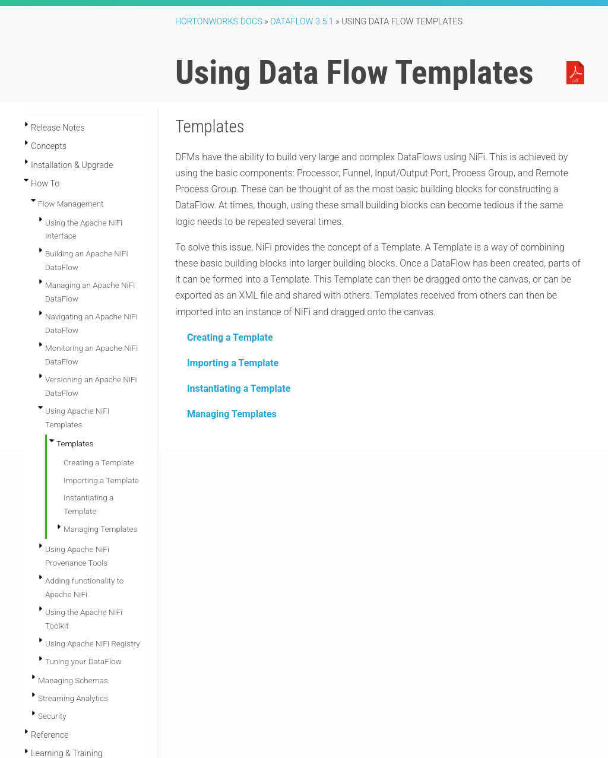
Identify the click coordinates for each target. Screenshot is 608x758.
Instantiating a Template (238, 388)
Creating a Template (230, 337)
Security (52, 631)
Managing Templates (232, 414)
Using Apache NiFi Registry (92, 558)
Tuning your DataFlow (83, 576)
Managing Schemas (73, 595)
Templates (74, 443)
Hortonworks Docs (218, 22)
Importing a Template (232, 363)
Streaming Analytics (73, 613)
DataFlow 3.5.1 (302, 22)
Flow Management (70, 203)
